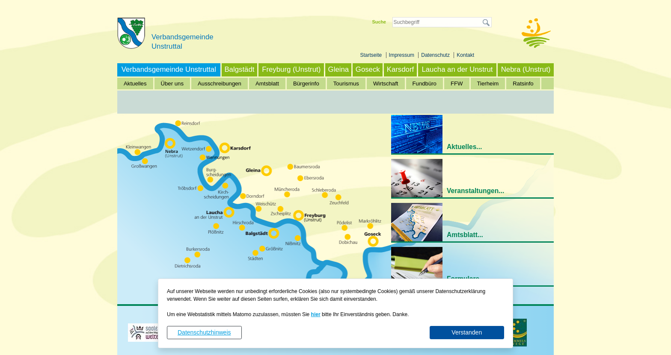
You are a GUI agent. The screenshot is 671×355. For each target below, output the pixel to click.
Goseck (368, 69)
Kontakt (465, 55)
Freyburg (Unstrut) (291, 69)
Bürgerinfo (306, 83)
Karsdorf (400, 69)
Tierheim (488, 83)
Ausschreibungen (219, 83)
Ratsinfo (523, 83)
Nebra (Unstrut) (526, 69)
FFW (457, 83)
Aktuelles (135, 83)
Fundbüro (424, 83)
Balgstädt (239, 69)
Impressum (402, 55)
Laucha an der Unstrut (457, 69)
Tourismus (346, 83)
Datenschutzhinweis (204, 332)
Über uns (172, 83)
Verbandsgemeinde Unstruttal (169, 69)
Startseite (371, 55)
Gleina (338, 69)
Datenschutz (436, 55)
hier (316, 314)
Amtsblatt (267, 83)
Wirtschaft (385, 83)
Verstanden (466, 332)
